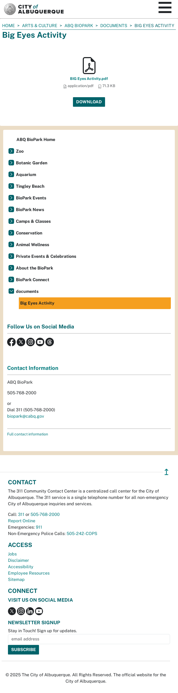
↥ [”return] (166, 472)
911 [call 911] (39, 527)
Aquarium (26, 174)
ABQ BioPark (78, 25)
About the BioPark (34, 268)
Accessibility (20, 566)
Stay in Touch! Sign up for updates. (42, 630)
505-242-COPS (82, 533)
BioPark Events (31, 197)
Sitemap (16, 579)
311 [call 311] (21, 514)
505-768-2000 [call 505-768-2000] (45, 514)
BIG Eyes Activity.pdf (89, 78)
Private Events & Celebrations (46, 256)
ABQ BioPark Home (35, 139)
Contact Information (32, 368)
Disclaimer (18, 560)
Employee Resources (29, 573)
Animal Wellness (32, 244)
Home (8, 25)
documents (113, 25)
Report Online (21, 520)
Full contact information (27, 434)
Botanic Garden (31, 162)
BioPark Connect (32, 279)
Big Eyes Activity (37, 303)
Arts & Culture (39, 25)
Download (89, 101)
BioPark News (30, 209)
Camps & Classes (33, 221)
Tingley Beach (30, 186)
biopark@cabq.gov (25, 416)
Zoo (20, 151)
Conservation (29, 233)
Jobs (12, 554)
